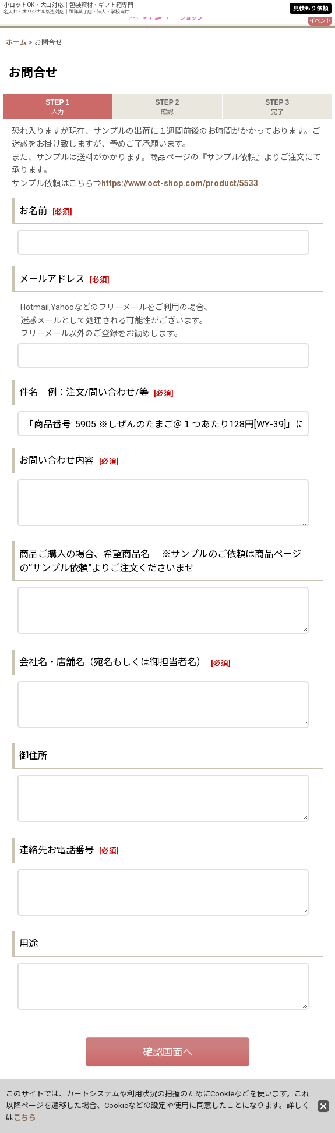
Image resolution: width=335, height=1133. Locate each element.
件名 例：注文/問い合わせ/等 (84, 392)
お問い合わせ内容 (56, 460)
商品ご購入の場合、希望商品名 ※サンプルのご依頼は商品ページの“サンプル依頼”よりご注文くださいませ (160, 560)
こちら (24, 1117)
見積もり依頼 (310, 8)
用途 (28, 943)
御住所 (38, 755)
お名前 (33, 210)
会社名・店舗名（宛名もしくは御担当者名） (112, 662)
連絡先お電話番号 (56, 850)
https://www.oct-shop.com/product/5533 (179, 183)
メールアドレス (51, 278)
